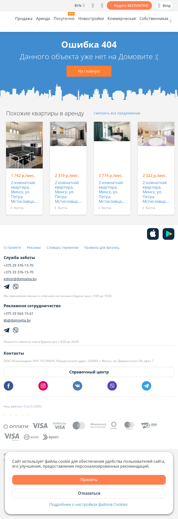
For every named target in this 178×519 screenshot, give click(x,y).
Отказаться (89, 493)
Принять (89, 479)
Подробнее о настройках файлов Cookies (88, 504)
